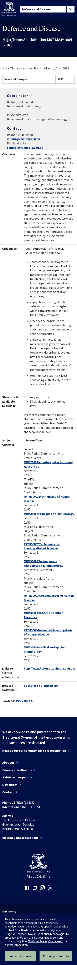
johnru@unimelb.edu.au (23, 138)
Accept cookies (20, 956)
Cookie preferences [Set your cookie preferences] (56, 956)
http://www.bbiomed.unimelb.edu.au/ (49, 668)
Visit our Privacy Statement (45, 941)
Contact (8, 792)
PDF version (24, 701)
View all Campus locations (20, 838)
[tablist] (47, 9)
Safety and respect (15, 777)
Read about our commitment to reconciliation (34, 750)
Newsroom (10, 785)
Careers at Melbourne (17, 770)
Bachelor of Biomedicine (41, 685)
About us (8, 762)
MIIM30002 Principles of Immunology (49, 514)
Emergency (9, 911)
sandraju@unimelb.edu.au (25, 147)
